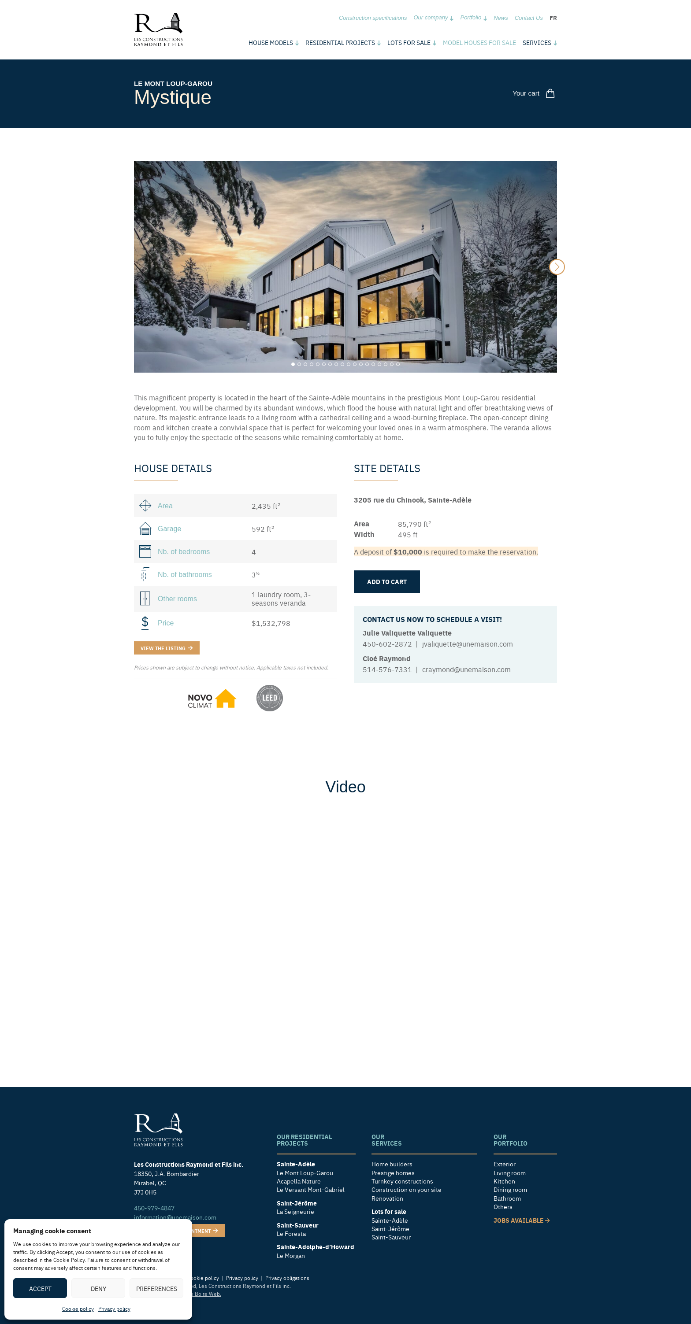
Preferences (156, 1288)
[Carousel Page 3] (305, 364)
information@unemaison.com (175, 1216)
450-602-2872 (387, 643)
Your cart (535, 93)
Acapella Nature (299, 1181)
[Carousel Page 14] (373, 364)
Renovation (387, 1198)
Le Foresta (291, 1233)
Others (503, 1206)
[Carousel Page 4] (311, 364)
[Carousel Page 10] (348, 364)
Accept (40, 1288)
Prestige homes (393, 1172)
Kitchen (504, 1181)
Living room (510, 1172)
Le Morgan (291, 1255)
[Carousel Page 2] (299, 364)
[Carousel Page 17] (392, 364)
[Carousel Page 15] (379, 364)
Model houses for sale (479, 42)
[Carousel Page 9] (342, 364)
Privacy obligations (287, 1277)
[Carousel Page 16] (385, 364)
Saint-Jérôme (390, 1228)
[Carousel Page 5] (317, 364)
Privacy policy (114, 1308)
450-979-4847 (154, 1207)
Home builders (392, 1164)
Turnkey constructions (402, 1181)
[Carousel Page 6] (324, 364)
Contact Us (529, 18)
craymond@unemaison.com (466, 669)
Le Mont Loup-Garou (175, 83)
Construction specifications (373, 18)
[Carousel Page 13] (367, 364)
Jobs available (522, 1220)
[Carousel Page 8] (336, 364)
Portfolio (470, 17)
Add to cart (387, 581)
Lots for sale (409, 42)
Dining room (510, 1189)
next (557, 267)
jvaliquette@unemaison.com (467, 643)
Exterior (505, 1164)
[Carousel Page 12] (361, 364)
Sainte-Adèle (390, 1220)
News (501, 18)
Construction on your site (407, 1189)
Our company (430, 17)
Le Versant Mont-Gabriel (311, 1189)
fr (553, 17)
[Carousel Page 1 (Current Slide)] (293, 364)
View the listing (167, 647)
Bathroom (507, 1198)
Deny (98, 1288)
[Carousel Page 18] (398, 364)
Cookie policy (78, 1308)
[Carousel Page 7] (330, 364)
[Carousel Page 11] (355, 364)
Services (537, 42)
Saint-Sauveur (391, 1237)
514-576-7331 (387, 669)
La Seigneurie (295, 1211)
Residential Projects (340, 42)
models (271, 42)
